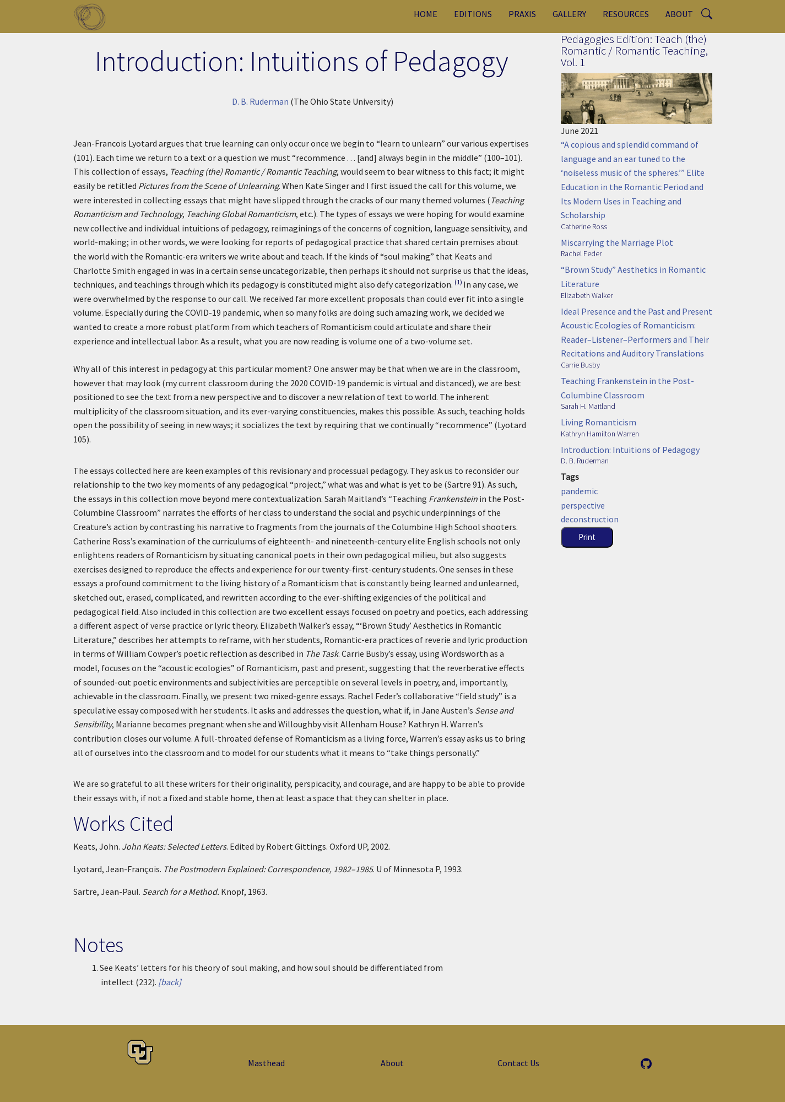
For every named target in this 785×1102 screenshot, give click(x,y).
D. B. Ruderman (260, 101)
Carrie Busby (580, 365)
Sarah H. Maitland (588, 406)
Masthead (266, 1062)
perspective (583, 505)
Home (425, 13)
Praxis (522, 13)
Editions (473, 13)
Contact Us (518, 1062)
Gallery (569, 13)
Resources (626, 13)
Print (586, 537)
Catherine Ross (584, 226)
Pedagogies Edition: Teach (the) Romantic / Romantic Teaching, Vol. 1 (634, 50)
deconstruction (590, 519)
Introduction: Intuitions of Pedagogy (630, 449)
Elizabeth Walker (587, 295)
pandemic (579, 490)
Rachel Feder (581, 253)
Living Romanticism (598, 422)
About (679, 13)
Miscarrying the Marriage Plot (617, 242)
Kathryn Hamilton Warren (600, 434)
